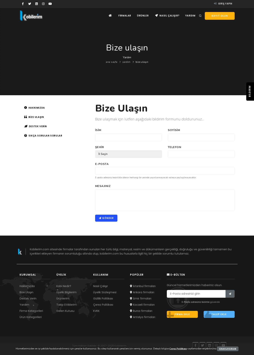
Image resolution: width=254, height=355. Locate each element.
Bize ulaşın (34, 117)
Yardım (190, 15)
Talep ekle (215, 314)
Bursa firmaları (141, 311)
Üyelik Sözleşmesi (104, 292)
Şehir (99, 147)
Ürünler (143, 15)
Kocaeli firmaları (142, 305)
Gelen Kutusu (65, 311)
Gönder (106, 218)
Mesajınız (103, 186)
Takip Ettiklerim (66, 305)
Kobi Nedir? (63, 286)
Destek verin (35, 126)
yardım (126, 61)
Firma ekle (178, 314)
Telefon (174, 147)
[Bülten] (230, 294)
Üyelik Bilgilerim (66, 292)
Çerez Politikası (103, 305)
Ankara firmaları (142, 292)
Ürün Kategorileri (31, 317)
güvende (215, 302)
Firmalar (124, 15)
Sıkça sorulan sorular (43, 135)
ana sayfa (111, 61)
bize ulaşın (142, 61)
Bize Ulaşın (26, 292)
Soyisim (174, 130)
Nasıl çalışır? (167, 15)
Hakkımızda (34, 107)
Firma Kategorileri (31, 311)
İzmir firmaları (140, 298)
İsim (98, 130)
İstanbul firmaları (143, 286)
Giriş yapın (223, 3)
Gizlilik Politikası (103, 298)
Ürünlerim (62, 298)
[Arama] (200, 16)
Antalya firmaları (142, 317)
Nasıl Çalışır (100, 286)
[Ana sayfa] (110, 15)
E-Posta (102, 164)
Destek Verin (28, 298)
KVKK (96, 311)
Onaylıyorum (227, 348)
